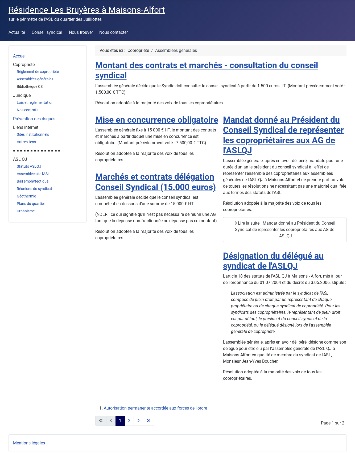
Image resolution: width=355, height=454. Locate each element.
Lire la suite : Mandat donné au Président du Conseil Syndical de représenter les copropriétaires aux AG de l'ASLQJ (284, 229)
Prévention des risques (34, 118)
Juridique (22, 95)
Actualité (17, 32)
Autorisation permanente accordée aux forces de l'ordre (155, 408)
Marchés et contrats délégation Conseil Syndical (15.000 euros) (155, 182)
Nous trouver (81, 32)
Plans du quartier (31, 203)
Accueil (20, 56)
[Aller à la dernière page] (148, 421)
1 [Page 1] (120, 420)
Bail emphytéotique (32, 181)
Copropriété (24, 64)
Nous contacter (113, 32)
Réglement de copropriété (38, 71)
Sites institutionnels (33, 134)
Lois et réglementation (35, 102)
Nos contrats (27, 110)
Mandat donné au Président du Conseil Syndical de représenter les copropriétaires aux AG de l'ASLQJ (283, 135)
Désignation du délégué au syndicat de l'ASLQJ (273, 261)
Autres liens (26, 142)
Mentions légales (29, 442)
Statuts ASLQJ (29, 166)
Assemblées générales (35, 79)
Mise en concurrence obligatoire (156, 120)
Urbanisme (26, 211)
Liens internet (25, 127)
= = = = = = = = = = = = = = (36, 150)
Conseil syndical (47, 32)
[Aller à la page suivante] (138, 421)
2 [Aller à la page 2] (129, 420)
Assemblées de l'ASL (33, 174)
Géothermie (26, 196)
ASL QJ (20, 159)
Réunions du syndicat (34, 189)
